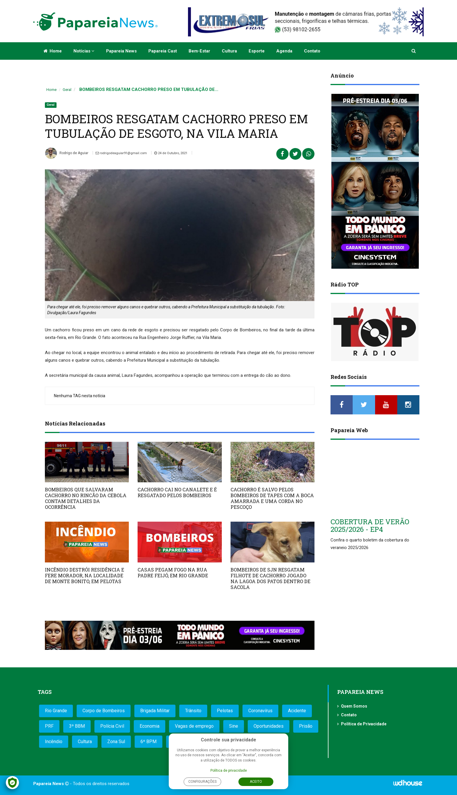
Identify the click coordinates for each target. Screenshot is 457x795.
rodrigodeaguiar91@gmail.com (123, 153)
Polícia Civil (112, 726)
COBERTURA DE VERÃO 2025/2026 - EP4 (370, 525)
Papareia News (121, 51)
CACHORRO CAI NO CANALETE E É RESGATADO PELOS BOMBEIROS (177, 492)
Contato (312, 51)
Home (52, 51)
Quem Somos (354, 706)
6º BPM (148, 741)
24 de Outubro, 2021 (176, 153)
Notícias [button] (83, 51)
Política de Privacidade (363, 724)
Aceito (256, 782)
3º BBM (77, 726)
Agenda (284, 51)
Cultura (229, 51)
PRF (49, 726)
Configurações (202, 782)
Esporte (257, 51)
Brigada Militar (155, 710)
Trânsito (193, 710)
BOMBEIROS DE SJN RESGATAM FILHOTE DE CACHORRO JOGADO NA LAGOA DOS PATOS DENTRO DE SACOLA (270, 578)
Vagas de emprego (194, 726)
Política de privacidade (228, 770)
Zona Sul (116, 741)
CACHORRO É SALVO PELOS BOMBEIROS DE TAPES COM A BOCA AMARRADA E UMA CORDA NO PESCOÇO (272, 498)
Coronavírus (260, 710)
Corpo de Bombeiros (103, 710)
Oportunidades (269, 726)
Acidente (297, 710)
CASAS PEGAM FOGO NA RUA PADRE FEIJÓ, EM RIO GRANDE (173, 572)
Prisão (305, 726)
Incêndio (53, 741)
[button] (414, 51)
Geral (67, 89)
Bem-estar (199, 51)
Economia (149, 726)
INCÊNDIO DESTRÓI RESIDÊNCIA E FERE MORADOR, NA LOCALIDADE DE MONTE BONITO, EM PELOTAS (84, 575)
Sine (233, 726)
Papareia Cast (162, 51)
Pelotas (225, 710)
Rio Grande (56, 710)
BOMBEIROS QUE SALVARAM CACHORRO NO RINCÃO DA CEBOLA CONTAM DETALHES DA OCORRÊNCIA (85, 498)
